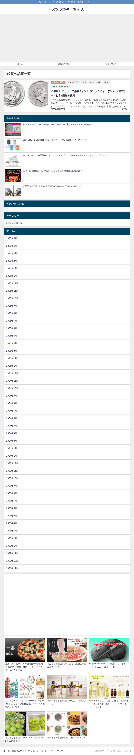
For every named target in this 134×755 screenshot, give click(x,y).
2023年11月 (12, 471)
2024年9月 (11, 396)
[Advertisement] (67, 37)
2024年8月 (11, 403)
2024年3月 (11, 441)
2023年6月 (11, 508)
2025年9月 (11, 306)
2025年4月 (11, 343)
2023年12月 (12, 463)
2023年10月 (12, 478)
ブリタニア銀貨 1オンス (61, 86)
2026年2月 (11, 268)
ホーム (20, 64)
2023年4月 (11, 523)
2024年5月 (11, 426)
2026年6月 (11, 238)
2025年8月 (11, 313)
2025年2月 (11, 358)
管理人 (125, 109)
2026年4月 (11, 253)
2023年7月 (11, 501)
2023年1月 (11, 546)
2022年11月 (12, 553)
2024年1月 (11, 456)
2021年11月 (12, 568)
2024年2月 (11, 448)
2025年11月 (12, 291)
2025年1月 (11, 366)
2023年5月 (11, 516)
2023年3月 (11, 531)
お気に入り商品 (64, 64)
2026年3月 (11, 261)
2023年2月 (11, 538)
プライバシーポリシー (38, 751)
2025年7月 (11, 321)
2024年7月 (11, 411)
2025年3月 (11, 351)
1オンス (107, 82)
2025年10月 (12, 298)
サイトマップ (111, 64)
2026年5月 (11, 246)
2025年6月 (11, 328)
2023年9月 (11, 486)
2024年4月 (11, 433)
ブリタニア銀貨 (95, 82)
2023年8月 (11, 493)
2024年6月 (11, 418)
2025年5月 (11, 336)
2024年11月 (12, 381)
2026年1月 (11, 276)
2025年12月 (12, 283)
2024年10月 (12, 388)
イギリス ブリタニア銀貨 (77, 82)
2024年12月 (12, 373)
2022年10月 (12, 561)
